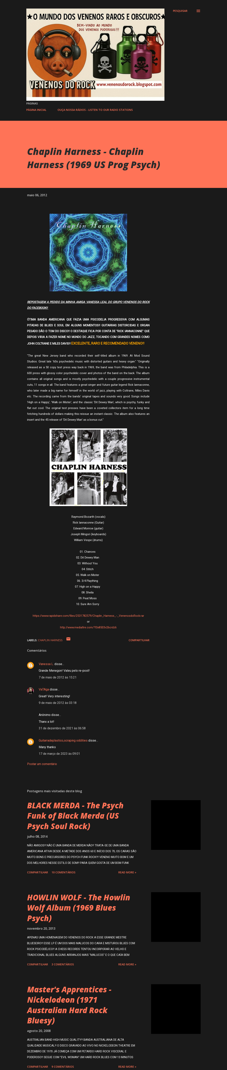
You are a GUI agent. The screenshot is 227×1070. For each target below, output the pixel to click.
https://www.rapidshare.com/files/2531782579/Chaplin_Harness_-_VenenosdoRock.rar (88, 616)
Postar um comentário (42, 764)
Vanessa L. (46, 664)
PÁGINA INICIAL (36, 110)
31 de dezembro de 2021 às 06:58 (62, 728)
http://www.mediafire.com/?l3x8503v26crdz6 (88, 627)
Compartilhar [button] (139, 640)
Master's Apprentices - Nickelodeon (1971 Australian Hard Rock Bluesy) (69, 1005)
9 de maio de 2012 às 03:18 (58, 703)
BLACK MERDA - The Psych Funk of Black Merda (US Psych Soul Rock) (75, 815)
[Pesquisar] (180, 11)
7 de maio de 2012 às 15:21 (58, 677)
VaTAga (44, 689)
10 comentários (63, 872)
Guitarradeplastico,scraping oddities (63, 740)
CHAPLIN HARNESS (50, 640)
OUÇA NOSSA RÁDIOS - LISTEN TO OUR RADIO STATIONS (95, 110)
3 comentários (63, 964)
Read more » (127, 872)
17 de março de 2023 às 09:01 (59, 754)
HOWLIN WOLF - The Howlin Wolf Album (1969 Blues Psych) (78, 907)
